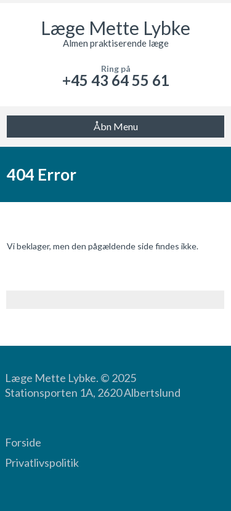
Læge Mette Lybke (115, 28)
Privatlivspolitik (42, 462)
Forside (23, 442)
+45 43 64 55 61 (115, 80)
